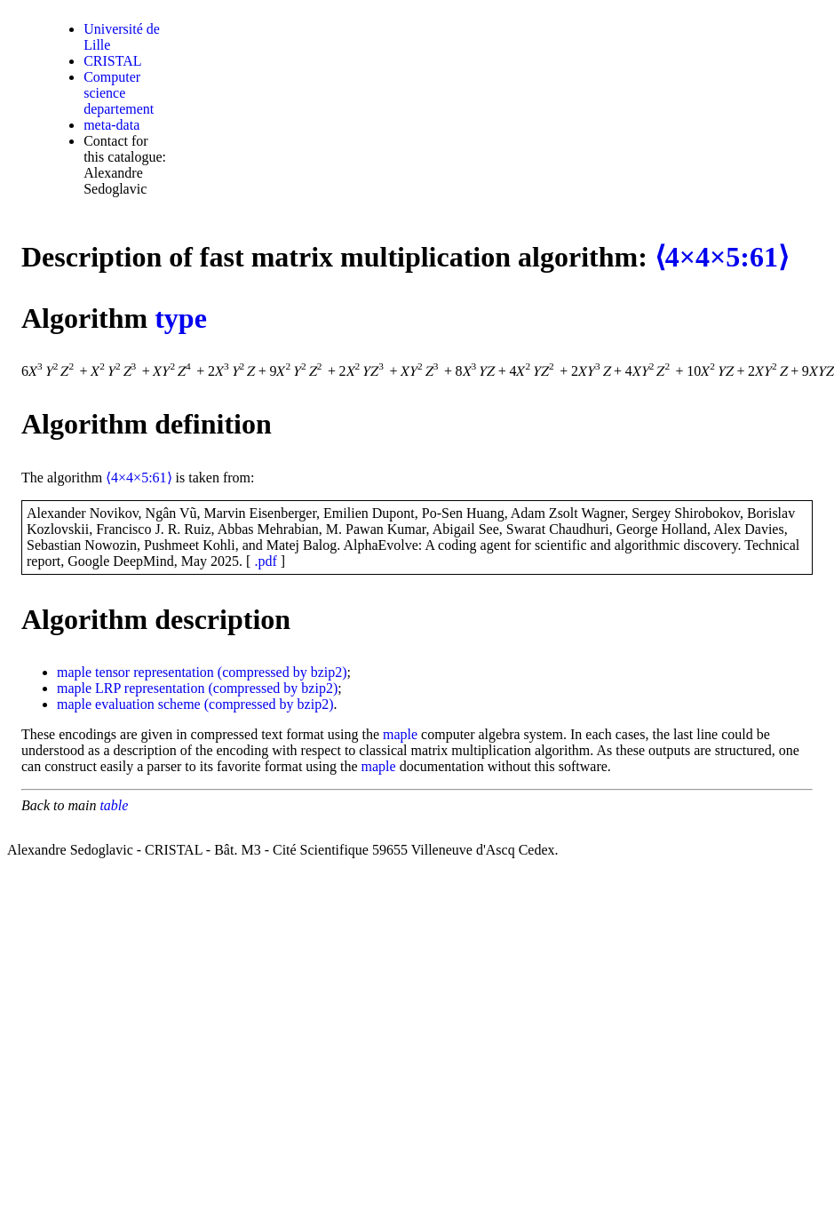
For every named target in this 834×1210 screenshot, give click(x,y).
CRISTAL (112, 60)
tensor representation (154, 672)
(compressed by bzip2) (282, 672)
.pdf (265, 561)
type (181, 318)
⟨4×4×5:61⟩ (722, 257)
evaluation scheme (148, 704)
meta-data (111, 124)
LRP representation (149, 688)
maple (74, 672)
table (113, 805)
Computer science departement (118, 92)
